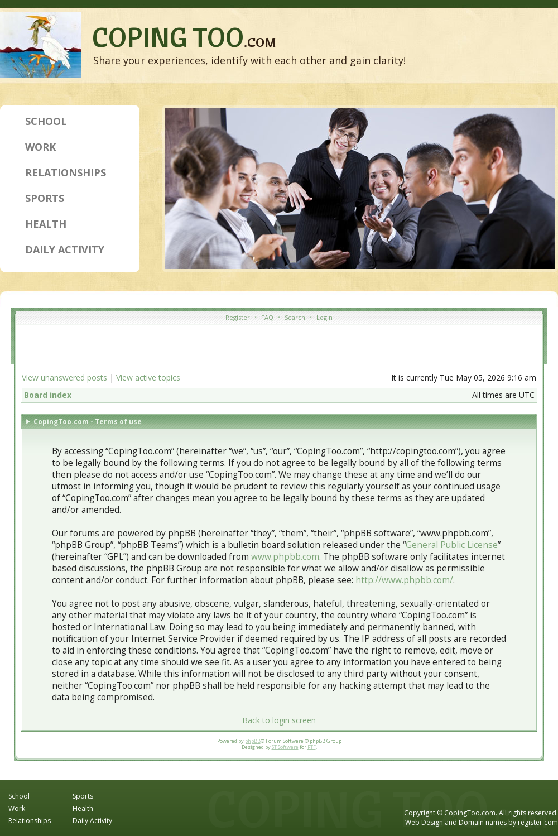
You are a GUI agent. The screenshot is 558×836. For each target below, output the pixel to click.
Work (40, 147)
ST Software (285, 747)
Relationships (65, 172)
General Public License (452, 545)
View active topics (148, 377)
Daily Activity (64, 249)
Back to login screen (279, 720)
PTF (311, 747)
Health (45, 224)
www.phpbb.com (285, 557)
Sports (44, 198)
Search (295, 317)
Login (324, 317)
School (46, 121)
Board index (47, 395)
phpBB (253, 740)
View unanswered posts (64, 377)
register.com (538, 822)
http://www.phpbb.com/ (404, 580)
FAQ (267, 317)
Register (237, 317)
